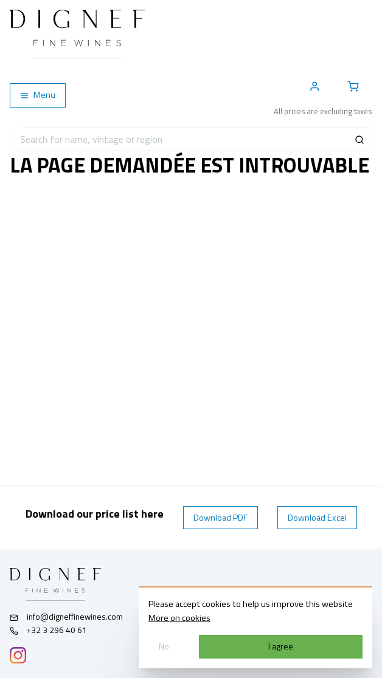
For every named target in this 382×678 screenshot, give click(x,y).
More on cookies (179, 618)
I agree (280, 646)
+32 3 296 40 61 (48, 630)
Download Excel (317, 517)
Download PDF (220, 517)
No (164, 646)
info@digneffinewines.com (66, 617)
